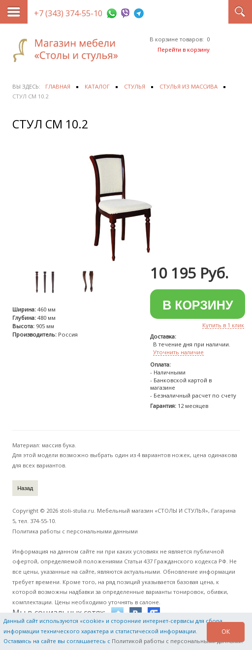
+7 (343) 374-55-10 (68, 13)
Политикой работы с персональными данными (177, 641)
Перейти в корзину (184, 49)
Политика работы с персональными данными (75, 531)
